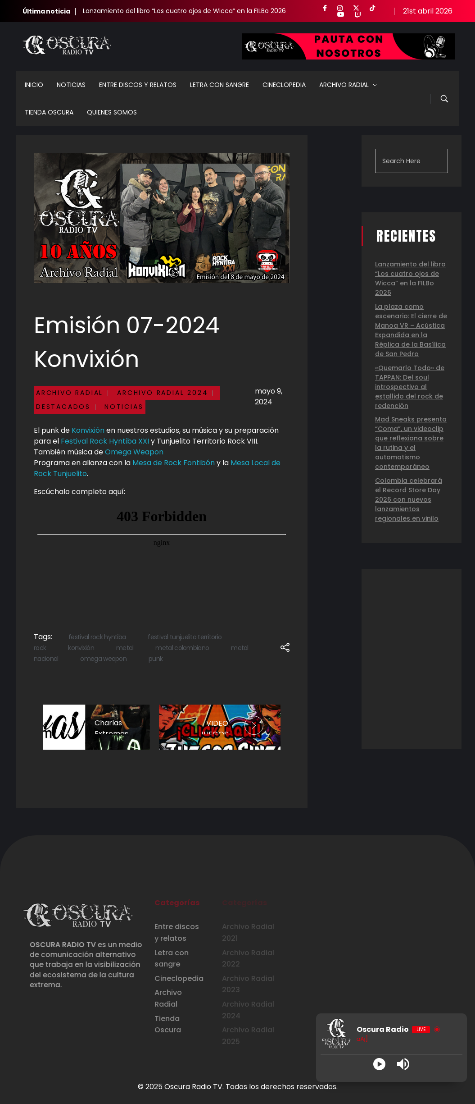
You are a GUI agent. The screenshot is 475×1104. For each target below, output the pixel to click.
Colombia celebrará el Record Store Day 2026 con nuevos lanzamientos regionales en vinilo (408, 499)
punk (156, 658)
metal (125, 647)
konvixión (81, 647)
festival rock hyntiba (97, 636)
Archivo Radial (69, 392)
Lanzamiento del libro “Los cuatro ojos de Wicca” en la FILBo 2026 (184, 10)
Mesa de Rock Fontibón (173, 463)
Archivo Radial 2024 (162, 392)
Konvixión (88, 430)
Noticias (123, 406)
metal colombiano (182, 647)
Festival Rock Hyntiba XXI (105, 441)
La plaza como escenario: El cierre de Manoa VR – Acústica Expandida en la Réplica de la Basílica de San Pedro (411, 330)
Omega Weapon (134, 452)
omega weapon (103, 658)
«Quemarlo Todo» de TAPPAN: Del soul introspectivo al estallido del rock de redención (409, 386)
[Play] (379, 1064)
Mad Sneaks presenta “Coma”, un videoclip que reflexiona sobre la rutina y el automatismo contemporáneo (411, 443)
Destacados (63, 406)
